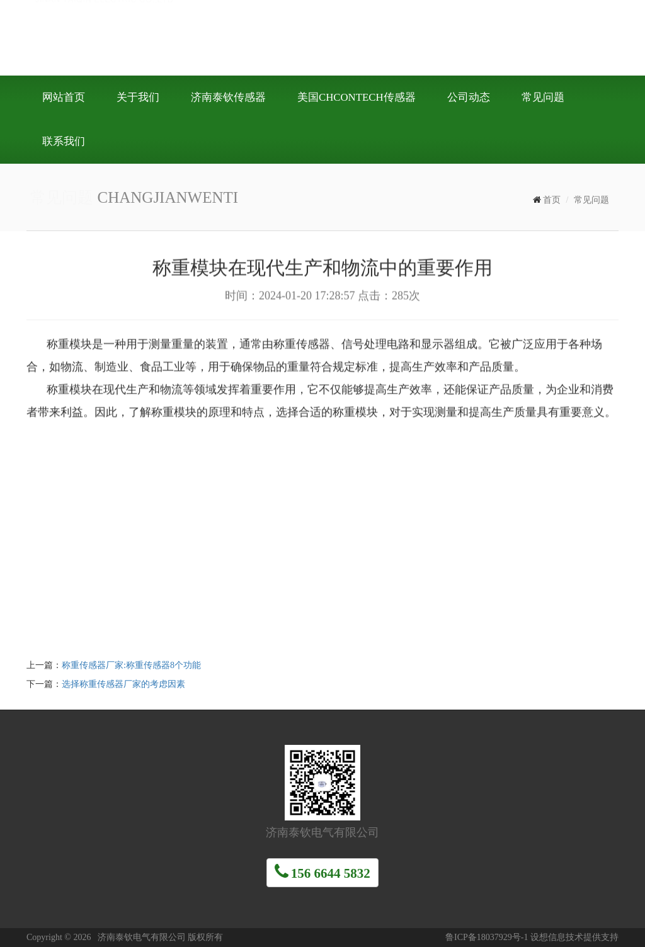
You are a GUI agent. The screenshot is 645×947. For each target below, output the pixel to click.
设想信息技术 (556, 937)
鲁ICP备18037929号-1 (486, 937)
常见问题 (591, 200)
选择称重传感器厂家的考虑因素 (123, 684)
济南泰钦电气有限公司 (215, 36)
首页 (552, 200)
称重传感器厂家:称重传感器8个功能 (131, 665)
